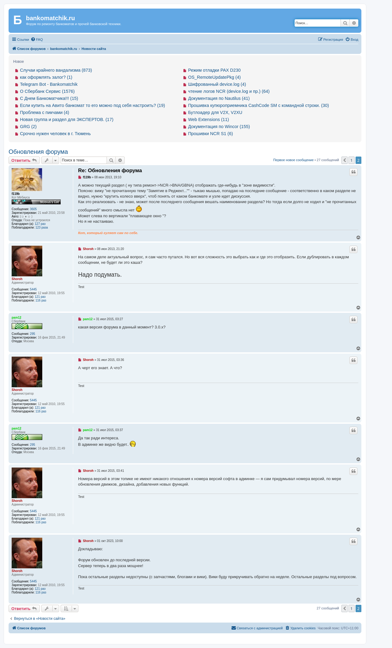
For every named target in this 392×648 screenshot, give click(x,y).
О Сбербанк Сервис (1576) (47, 91)
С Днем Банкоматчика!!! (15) (49, 98)
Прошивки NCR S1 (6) (210, 133)
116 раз (41, 300)
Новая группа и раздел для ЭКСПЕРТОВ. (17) (66, 119)
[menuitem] (37, 39)
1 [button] (351, 160)
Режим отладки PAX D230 (214, 70)
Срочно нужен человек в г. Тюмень (55, 133)
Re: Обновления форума (110, 170)
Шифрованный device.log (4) (217, 84)
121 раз (40, 296)
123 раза (42, 227)
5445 (33, 289)
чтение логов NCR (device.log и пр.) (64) (229, 91)
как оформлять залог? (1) (46, 77)
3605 (33, 209)
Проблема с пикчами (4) (44, 112)
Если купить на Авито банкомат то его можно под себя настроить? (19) (92, 105)
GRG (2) (28, 126)
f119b (16, 193)
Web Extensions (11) (208, 119)
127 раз (40, 223)
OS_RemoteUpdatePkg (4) (214, 77)
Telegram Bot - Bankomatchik (48, 84)
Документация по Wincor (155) (219, 126)
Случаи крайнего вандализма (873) (56, 70)
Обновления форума (38, 151)
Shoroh (17, 279)
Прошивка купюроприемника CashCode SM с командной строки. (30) (258, 105)
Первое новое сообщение (293, 160)
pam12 (16, 317)
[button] (344, 160)
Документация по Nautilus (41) (219, 98)
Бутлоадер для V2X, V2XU (215, 112)
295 (32, 333)
